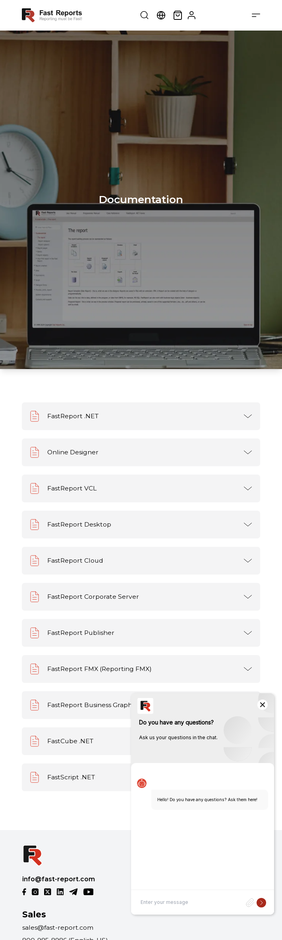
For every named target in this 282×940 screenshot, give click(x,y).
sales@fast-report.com (57, 927)
